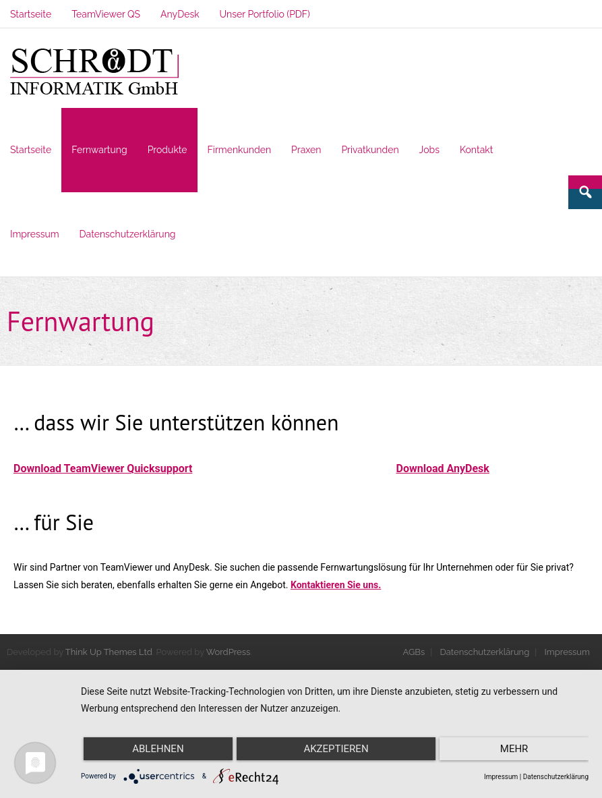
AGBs (414, 652)
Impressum (567, 652)
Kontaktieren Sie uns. (336, 584)
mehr (514, 749)
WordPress (228, 652)
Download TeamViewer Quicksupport (102, 468)
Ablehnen (157, 749)
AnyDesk (179, 14)
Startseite (30, 14)
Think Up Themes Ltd (108, 652)
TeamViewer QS (105, 14)
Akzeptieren (335, 749)
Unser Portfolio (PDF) (265, 14)
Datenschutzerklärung (485, 652)
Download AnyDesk (442, 468)
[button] (94, 72)
